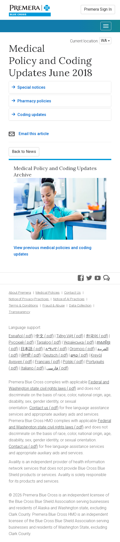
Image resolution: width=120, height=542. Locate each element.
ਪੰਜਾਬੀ (26, 355)
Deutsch (50, 355)
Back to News (24, 151)
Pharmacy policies (34, 101)
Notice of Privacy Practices (29, 299)
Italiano (27, 368)
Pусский (16, 342)
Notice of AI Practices (68, 299)
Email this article (34, 133)
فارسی (52, 368)
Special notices (31, 87)
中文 (39, 336)
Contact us (38, 407)
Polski (68, 361)
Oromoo (77, 348)
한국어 (92, 336)
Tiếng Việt (64, 336)
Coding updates (31, 114)
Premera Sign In (98, 9)
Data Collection (80, 305)
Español (16, 336)
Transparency (19, 312)
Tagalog (44, 342)
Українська (74, 342)
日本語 (27, 348)
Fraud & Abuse (53, 305)
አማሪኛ (51, 348)
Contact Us (72, 292)
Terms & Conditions (23, 305)
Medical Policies (48, 292)
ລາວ (74, 355)
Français (42, 361)
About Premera (20, 292)
